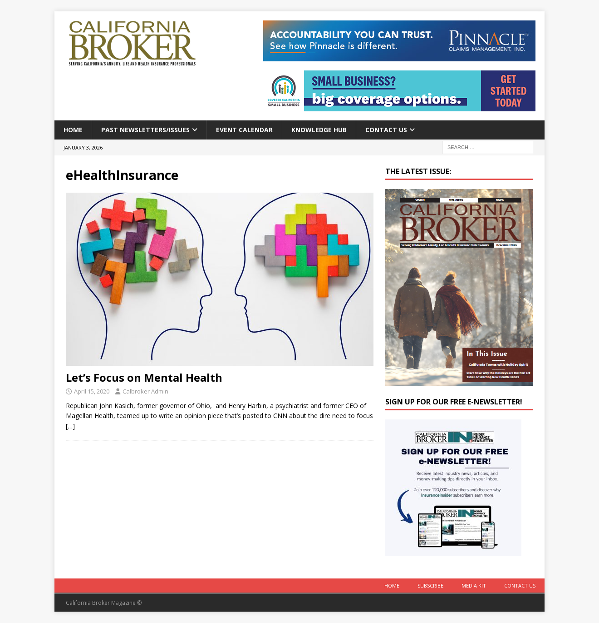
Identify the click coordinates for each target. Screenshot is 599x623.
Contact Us (386, 129)
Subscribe (430, 585)
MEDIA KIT (474, 585)
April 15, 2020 (91, 391)
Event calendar (244, 129)
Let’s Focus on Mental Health (144, 377)
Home (73, 129)
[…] (70, 426)
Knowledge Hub (319, 129)
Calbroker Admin (145, 391)
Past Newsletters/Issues (145, 129)
